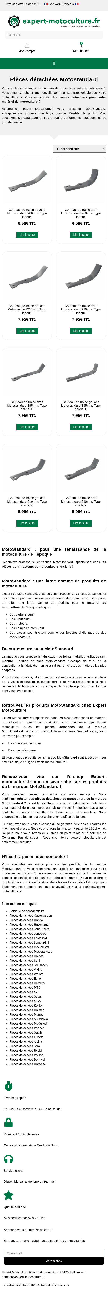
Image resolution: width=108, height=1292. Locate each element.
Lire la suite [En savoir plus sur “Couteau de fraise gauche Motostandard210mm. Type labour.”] (27, 330)
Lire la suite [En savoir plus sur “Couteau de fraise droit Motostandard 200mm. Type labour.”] (81, 234)
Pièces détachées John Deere (29, 929)
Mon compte (26, 51)
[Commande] (79, 149)
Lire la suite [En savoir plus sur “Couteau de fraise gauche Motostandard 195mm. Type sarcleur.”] (81, 427)
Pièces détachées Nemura (27, 983)
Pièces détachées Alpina (25, 1041)
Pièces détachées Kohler (26, 1005)
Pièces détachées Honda (26, 920)
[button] (54, 63)
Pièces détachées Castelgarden (30, 915)
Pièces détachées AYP (24, 992)
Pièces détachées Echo (25, 978)
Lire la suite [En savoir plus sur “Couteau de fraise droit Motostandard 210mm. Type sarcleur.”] (81, 523)
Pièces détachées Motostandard (30, 951)
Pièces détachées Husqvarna (28, 924)
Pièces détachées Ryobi (25, 1050)
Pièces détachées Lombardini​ (29, 942)
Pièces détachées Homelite (27, 1064)
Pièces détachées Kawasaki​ (28, 938)
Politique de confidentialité (26, 911)
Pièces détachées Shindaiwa (28, 1019)
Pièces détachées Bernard (27, 1059)
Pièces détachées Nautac (26, 956)
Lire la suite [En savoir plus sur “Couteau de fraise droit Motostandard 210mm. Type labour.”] (81, 330)
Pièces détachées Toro (24, 1046)
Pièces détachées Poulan (26, 1055)
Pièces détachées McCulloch (28, 1023)
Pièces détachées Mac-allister (29, 947)
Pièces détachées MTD (24, 987)
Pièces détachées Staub (25, 1032)
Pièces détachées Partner (26, 1028)
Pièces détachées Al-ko (25, 1001)
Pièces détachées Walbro (26, 974)
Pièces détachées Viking (25, 969)
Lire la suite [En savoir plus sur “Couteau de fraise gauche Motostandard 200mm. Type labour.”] (27, 234)
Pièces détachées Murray (26, 1014)
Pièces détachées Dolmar (26, 1010)
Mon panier (81, 50)
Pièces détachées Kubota (26, 1037)
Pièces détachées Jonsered (27, 933)
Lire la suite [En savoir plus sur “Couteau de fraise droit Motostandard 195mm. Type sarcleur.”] (27, 427)
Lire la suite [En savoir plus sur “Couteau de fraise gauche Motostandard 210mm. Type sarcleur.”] (27, 523)
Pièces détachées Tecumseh (28, 965)
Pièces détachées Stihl (24, 960)
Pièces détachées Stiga (25, 996)
